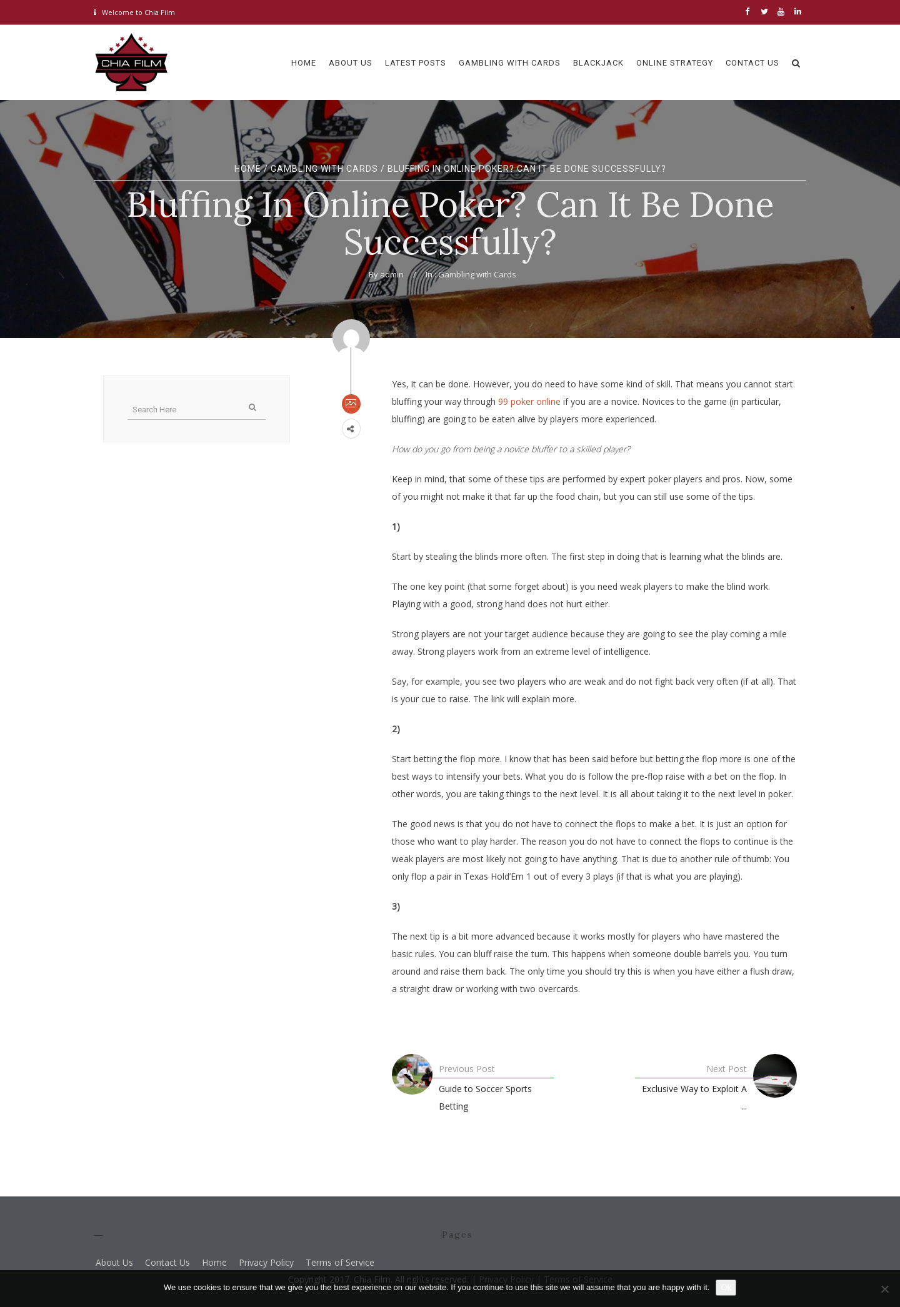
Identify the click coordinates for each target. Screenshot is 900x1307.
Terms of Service (340, 1262)
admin (392, 274)
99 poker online (529, 401)
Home (247, 169)
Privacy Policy (266, 1262)
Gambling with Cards (324, 169)
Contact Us (167, 1262)
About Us (114, 1262)
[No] (884, 1289)
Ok (726, 1287)
